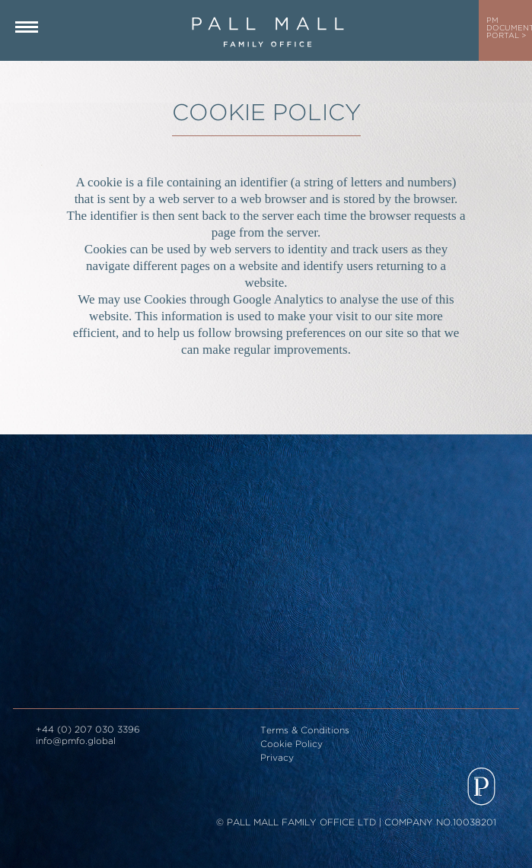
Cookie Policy (291, 744)
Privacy (277, 758)
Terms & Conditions (304, 731)
